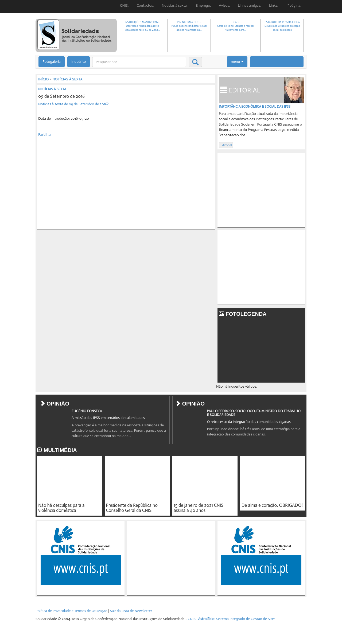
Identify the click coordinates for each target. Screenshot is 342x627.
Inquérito (78, 61)
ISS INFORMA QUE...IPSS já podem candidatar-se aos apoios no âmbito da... (189, 26)
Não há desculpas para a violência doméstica (61, 508)
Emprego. (203, 5)
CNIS (192, 619)
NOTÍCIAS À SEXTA (67, 79)
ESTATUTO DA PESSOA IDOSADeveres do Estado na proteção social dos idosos (282, 26)
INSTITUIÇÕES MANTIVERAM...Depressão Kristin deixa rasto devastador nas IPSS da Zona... (142, 26)
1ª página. (293, 5)
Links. (273, 5)
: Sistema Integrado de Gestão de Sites (236, 619)
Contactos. (145, 5)
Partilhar (45, 134)
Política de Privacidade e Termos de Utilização (71, 611)
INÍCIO (43, 79)
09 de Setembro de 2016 (61, 96)
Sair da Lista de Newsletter (131, 611)
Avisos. (224, 5)
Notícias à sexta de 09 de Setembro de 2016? (73, 104)
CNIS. (124, 5)
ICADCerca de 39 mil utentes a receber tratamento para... (235, 26)
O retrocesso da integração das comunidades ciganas (249, 421)
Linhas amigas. (249, 5)
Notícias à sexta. (175, 5)
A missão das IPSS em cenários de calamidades (108, 417)
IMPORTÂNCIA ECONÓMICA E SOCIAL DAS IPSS (254, 106)
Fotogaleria (51, 61)
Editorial (226, 145)
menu (237, 61)
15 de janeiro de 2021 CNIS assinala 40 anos (198, 508)
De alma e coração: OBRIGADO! (272, 505)
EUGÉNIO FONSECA (87, 411)
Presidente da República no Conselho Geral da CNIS (132, 508)
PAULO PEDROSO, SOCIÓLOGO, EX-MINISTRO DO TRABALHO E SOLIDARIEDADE (254, 413)
